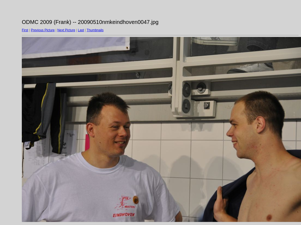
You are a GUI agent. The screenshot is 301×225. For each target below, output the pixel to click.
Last (81, 30)
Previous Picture (43, 30)
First (25, 30)
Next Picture (66, 30)
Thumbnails (95, 30)
